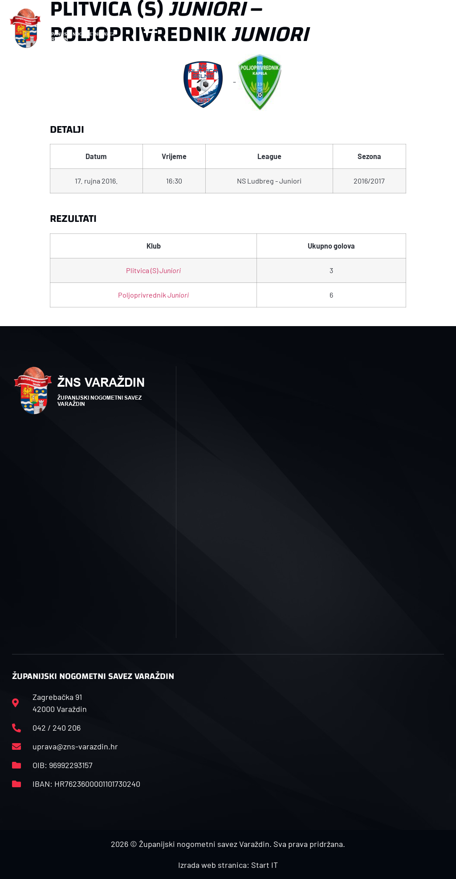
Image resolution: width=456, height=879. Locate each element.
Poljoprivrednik (153, 294)
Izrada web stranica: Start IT (228, 865)
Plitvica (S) (153, 270)
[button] (150, 28)
